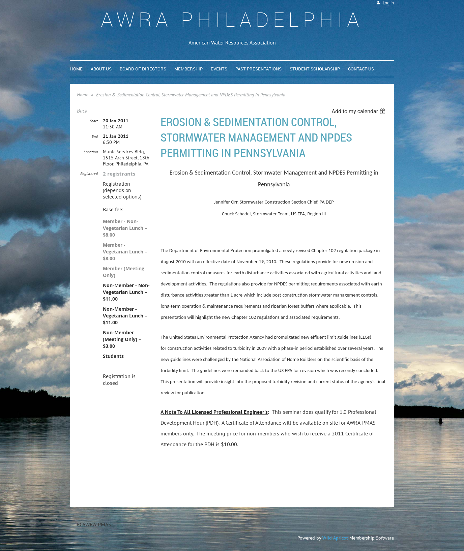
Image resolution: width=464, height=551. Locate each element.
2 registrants (119, 173)
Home (82, 95)
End (95, 136)
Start (94, 120)
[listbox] (359, 111)
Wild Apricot (335, 538)
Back (82, 110)
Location (91, 151)
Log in (388, 3)
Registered (89, 173)
